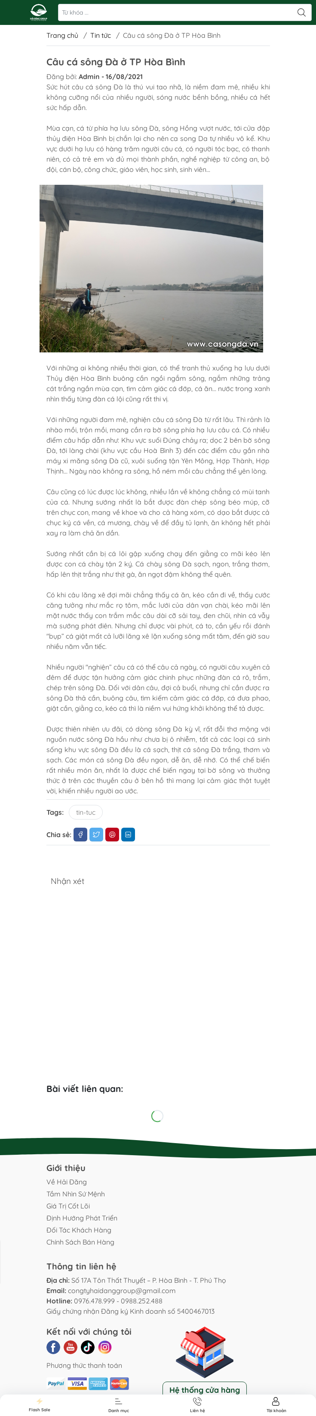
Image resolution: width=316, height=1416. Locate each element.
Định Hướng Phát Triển (81, 1218)
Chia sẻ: (58, 834)
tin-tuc (85, 812)
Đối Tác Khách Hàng (78, 1230)
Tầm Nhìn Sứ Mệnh (75, 1194)
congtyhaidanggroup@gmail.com (122, 1290)
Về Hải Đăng (66, 1181)
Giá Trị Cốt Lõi (68, 1206)
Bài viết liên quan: (84, 1088)
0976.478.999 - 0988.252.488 (118, 1301)
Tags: (55, 812)
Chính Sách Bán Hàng (80, 1242)
